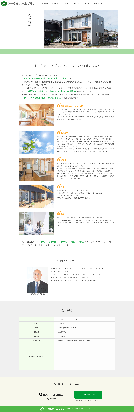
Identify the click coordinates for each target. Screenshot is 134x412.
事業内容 (71, 3)
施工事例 (81, 3)
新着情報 (60, 3)
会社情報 (102, 3)
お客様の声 (91, 3)
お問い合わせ (114, 3)
